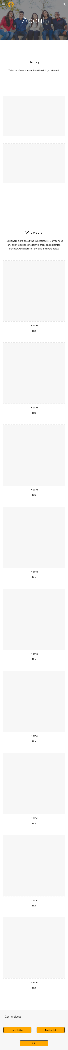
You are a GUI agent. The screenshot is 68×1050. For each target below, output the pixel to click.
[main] (34, 19)
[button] (4, 4)
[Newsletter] (17, 1030)
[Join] (34, 1043)
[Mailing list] (51, 1030)
